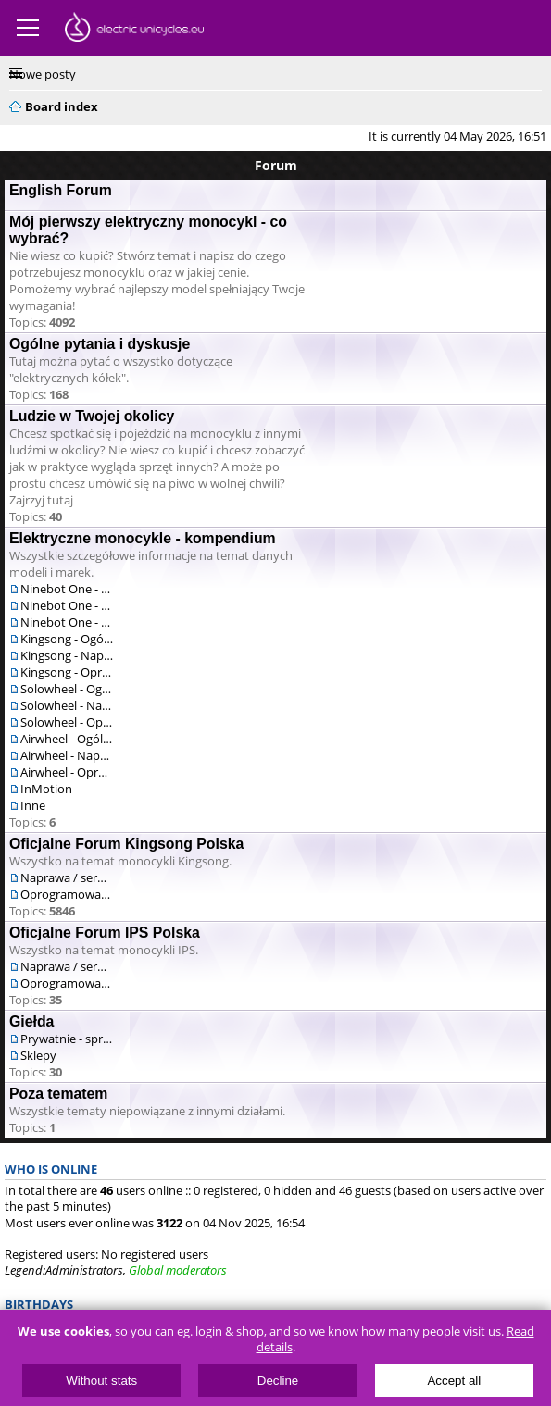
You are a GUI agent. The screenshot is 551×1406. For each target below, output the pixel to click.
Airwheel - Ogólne (66, 738)
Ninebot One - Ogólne (66, 588)
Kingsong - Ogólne (66, 638)
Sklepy (38, 1055)
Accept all (454, 1380)
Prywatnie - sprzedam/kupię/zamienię (66, 1038)
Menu (28, 28)
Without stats (101, 1380)
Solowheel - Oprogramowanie (66, 722)
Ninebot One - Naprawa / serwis (66, 605)
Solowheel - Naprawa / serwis (66, 705)
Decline (277, 1380)
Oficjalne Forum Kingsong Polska (126, 844)
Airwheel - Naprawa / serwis (66, 755)
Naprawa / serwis (66, 877)
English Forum (60, 190)
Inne (32, 805)
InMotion (46, 788)
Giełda (31, 1021)
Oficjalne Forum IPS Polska (104, 932)
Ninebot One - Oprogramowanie (66, 622)
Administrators (84, 1270)
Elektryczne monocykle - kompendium (142, 538)
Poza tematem (58, 1093)
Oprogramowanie (66, 894)
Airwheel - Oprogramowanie (66, 772)
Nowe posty (42, 74)
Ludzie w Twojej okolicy (91, 416)
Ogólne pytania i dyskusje (99, 344)
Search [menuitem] (534, 103)
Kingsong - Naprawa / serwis (66, 655)
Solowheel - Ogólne (66, 688)
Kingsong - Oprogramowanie (66, 672)
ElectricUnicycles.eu (134, 29)
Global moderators (178, 1270)
